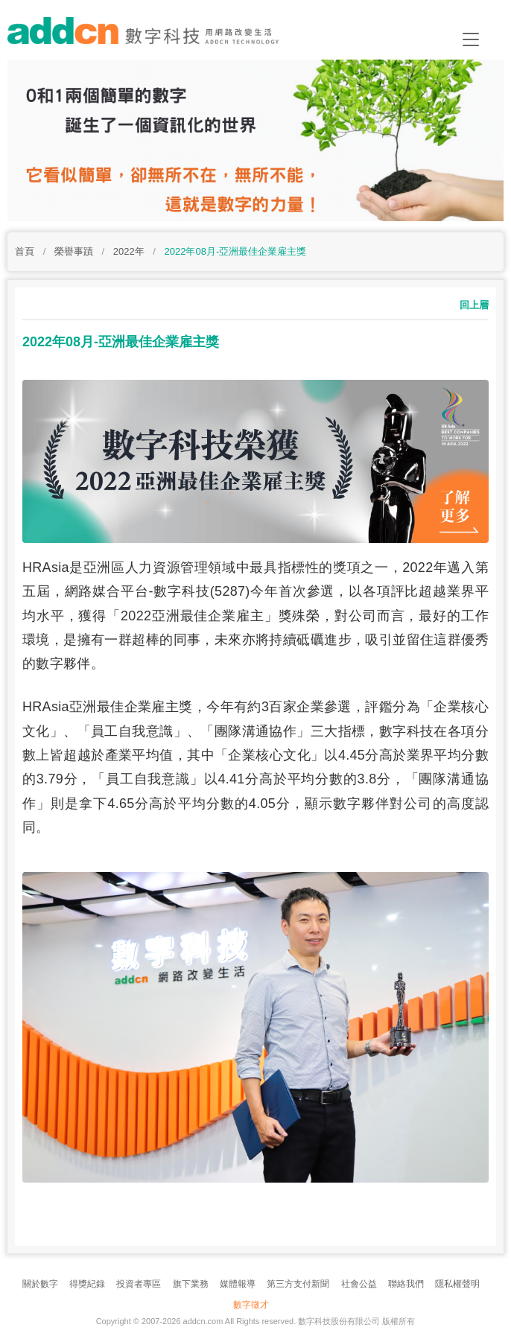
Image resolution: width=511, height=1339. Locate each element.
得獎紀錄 (87, 1284)
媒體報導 (238, 1284)
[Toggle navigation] (470, 39)
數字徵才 (251, 1305)
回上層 (474, 305)
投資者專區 (138, 1284)
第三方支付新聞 (298, 1284)
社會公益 (359, 1284)
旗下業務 (191, 1284)
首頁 (24, 251)
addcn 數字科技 (156, 35)
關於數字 (40, 1284)
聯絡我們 (406, 1284)
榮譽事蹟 (73, 251)
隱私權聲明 (457, 1284)
